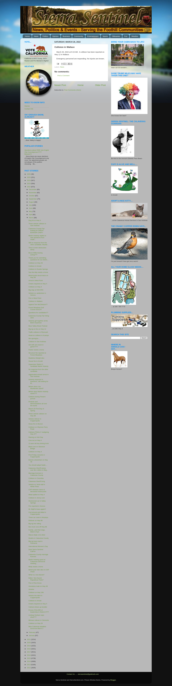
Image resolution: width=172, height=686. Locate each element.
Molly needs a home (36, 567)
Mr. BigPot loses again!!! (37, 509)
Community (78, 36)
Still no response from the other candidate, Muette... (39, 243)
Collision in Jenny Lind (37, 498)
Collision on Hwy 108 (36, 592)
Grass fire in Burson (36, 424)
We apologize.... (34, 338)
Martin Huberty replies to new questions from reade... (37, 237)
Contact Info (28, 109)
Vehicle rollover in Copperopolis (35, 420)
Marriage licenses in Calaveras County (36, 474)
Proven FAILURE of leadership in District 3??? (39, 611)
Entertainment (92, 36)
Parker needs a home (36, 350)
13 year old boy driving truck (39, 443)
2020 (29, 642)
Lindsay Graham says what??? (36, 616)
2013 (29, 664)
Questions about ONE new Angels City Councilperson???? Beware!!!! (36, 152)
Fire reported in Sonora (37, 506)
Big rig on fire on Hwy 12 (37, 329)
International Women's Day (38, 546)
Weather (135, 36)
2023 (29, 183)
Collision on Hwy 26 (36, 263)
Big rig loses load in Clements (36, 542)
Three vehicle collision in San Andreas (37, 224)
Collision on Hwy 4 (35, 287)
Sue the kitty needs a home (38, 272)
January (32, 635)
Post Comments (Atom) (72, 90)
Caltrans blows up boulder (38, 607)
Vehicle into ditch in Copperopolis (35, 596)
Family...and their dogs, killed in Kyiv (37, 531)
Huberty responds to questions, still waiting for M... (38, 381)
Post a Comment (63, 75)
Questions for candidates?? (38, 312)
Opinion (55, 36)
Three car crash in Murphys (38, 517)
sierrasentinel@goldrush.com (88, 674)
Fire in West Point (35, 298)
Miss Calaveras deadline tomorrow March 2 (37, 627)
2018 (29, 649)
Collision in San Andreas (37, 341)
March (31, 218)
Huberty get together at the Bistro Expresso (38, 322)
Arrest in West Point (36, 280)
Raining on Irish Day (36, 437)
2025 (29, 177)
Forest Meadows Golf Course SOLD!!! (36, 308)
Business (66, 36)
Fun (125, 36)
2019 (29, 646)
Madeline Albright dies (36, 358)
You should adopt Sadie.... (38, 465)
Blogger (113, 680)
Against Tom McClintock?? (38, 304)
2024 (29, 180)
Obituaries (116, 36)
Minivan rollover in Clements (39, 620)
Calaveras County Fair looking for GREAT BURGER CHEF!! (37, 230)
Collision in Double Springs (38, 269)
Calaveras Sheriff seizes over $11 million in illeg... (38, 469)
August (31, 202)
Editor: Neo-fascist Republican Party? (36, 579)
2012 (29, 668)
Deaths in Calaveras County (39, 538)
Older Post (100, 85)
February (32, 632)
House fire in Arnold (36, 361)
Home (27, 36)
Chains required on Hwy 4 (38, 284)
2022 (29, 187)
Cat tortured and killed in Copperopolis (37, 513)
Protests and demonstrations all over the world (38, 403)
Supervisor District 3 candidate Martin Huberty (38, 365)
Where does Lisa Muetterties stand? (36, 387)
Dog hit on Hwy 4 (35, 220)
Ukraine (31, 589)
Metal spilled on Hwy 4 (37, 495)
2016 (29, 655)
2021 (29, 639)
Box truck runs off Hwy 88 (38, 527)
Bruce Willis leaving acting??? (36, 254)
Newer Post (60, 85)
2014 (29, 661)
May (30, 211)
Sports (105, 36)
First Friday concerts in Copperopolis (37, 456)
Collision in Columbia (36, 478)
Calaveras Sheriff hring (37, 481)
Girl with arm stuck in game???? (36, 346)
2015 (29, 658)
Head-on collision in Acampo (39, 335)
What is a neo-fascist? (36, 575)
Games (27, 106)
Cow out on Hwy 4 (35, 440)
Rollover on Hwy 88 (36, 520)
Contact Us (71, 674)
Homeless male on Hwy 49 (38, 586)
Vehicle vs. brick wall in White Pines (37, 485)
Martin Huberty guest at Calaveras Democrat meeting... (37, 561)
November (33, 192)
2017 (29, 652)
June (31, 208)
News (36, 36)
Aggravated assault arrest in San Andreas (39, 375)
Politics (45, 36)
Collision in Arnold (35, 266)
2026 (29, 174)
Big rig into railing (35, 523)
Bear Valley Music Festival (38, 326)
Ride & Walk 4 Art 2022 (37, 535)
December (33, 189)
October (32, 196)
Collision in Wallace (36, 301)
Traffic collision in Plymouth (38, 332)
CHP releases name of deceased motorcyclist (37, 490)
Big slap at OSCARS (36, 290)
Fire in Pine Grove (35, 583)
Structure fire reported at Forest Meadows (37, 354)
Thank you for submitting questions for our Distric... (39, 259)
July (30, 205)
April (31, 214)
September (33, 199)
